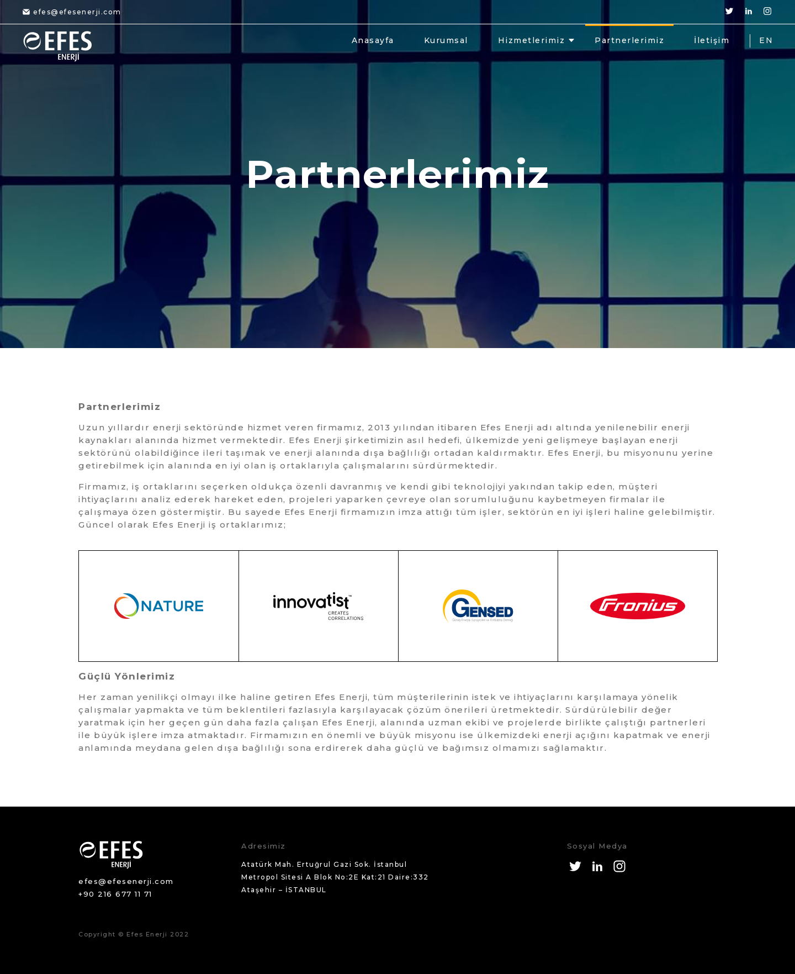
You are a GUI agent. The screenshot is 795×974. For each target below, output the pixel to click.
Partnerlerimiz (629, 40)
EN (766, 40)
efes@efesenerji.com (71, 12)
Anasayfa (373, 40)
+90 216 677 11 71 (115, 893)
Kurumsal (446, 40)
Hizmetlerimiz (531, 40)
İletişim (711, 40)
